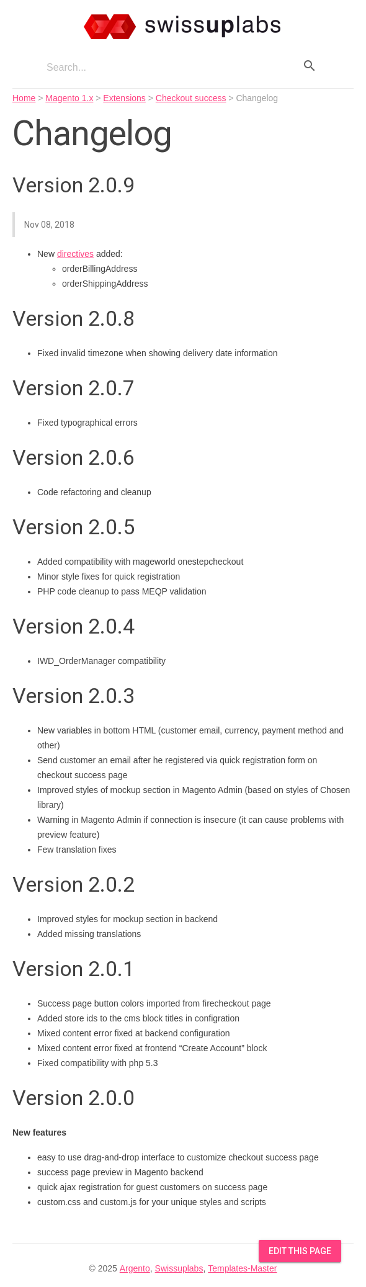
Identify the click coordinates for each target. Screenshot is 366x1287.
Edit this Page (300, 1251)
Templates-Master (242, 1268)
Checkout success (191, 98)
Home (23, 98)
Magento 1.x (69, 98)
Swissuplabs (179, 1268)
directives (75, 254)
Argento (135, 1268)
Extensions (124, 98)
